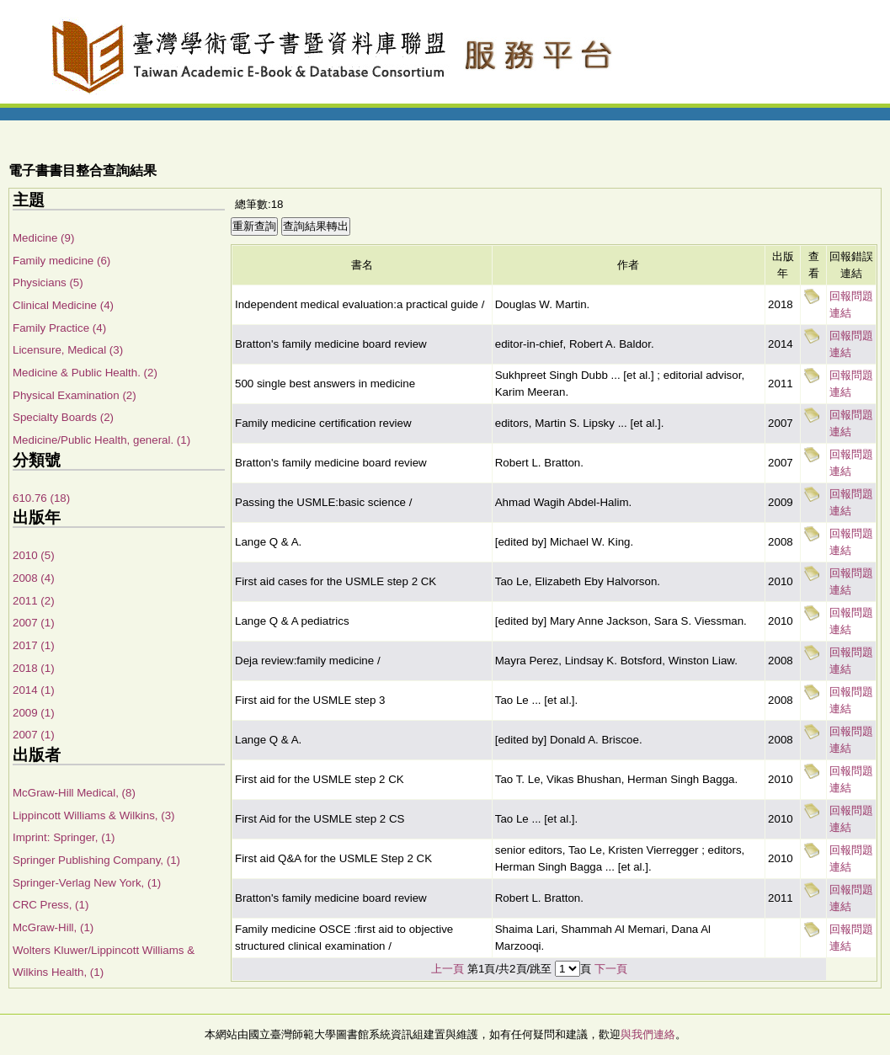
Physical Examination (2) (74, 395)
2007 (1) (34, 622)
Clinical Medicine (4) (63, 305)
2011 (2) (34, 600)
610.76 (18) (41, 498)
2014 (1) (34, 690)
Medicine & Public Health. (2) (85, 372)
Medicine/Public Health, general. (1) (101, 440)
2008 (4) (34, 578)
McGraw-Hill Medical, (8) (74, 792)
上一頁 (447, 968)
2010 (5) (34, 555)
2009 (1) (34, 712)
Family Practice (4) (59, 328)
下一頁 (610, 968)
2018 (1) (34, 668)
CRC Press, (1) (50, 904)
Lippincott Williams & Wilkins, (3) (94, 815)
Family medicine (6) (61, 260)
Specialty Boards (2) (63, 417)
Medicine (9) (43, 238)
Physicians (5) (48, 282)
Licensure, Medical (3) (68, 350)
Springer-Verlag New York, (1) (87, 883)
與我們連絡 (648, 1034)
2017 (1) (34, 645)
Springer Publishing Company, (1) (96, 860)
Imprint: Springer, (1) (64, 837)
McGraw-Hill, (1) (53, 927)
